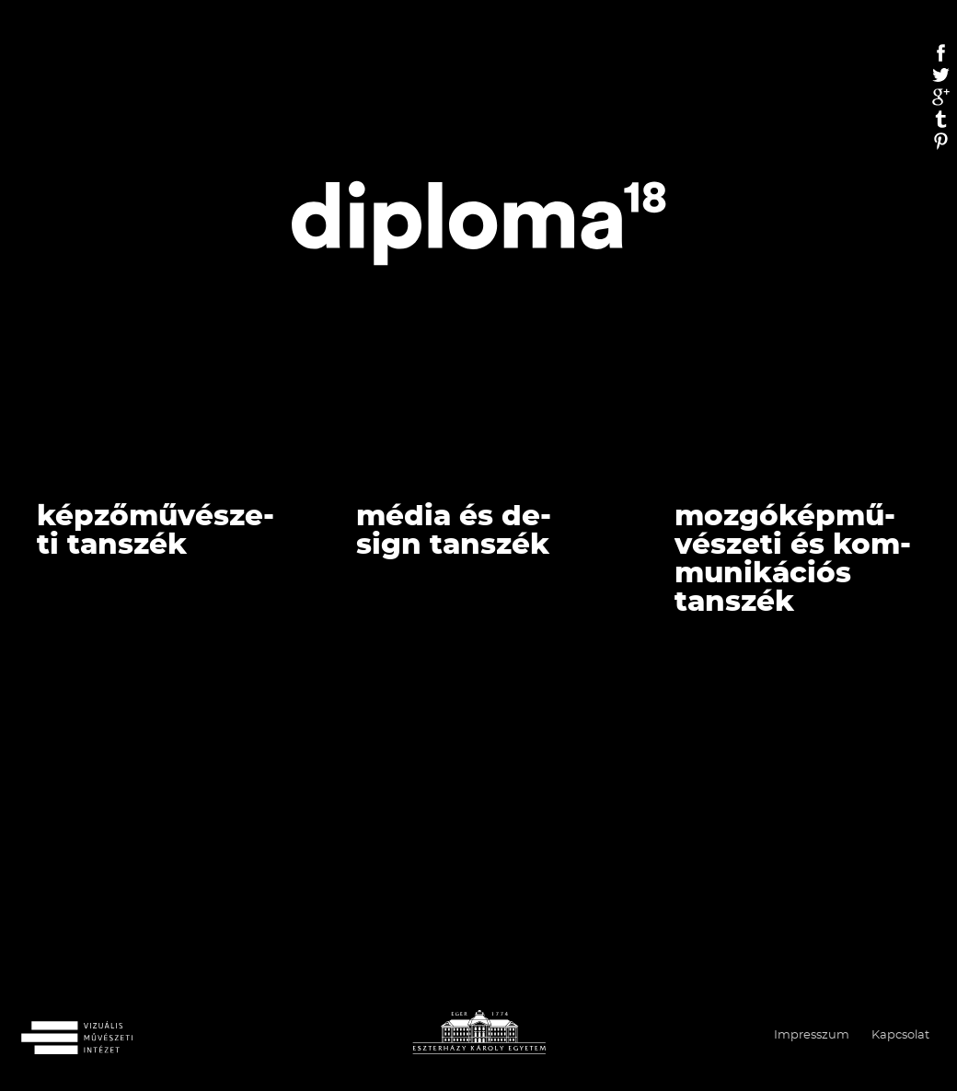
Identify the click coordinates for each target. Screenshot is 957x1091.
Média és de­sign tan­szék (453, 530)
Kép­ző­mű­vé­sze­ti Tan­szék (155, 530)
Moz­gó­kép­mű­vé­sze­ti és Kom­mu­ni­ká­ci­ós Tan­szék (793, 559)
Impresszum (811, 1035)
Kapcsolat (900, 1035)
